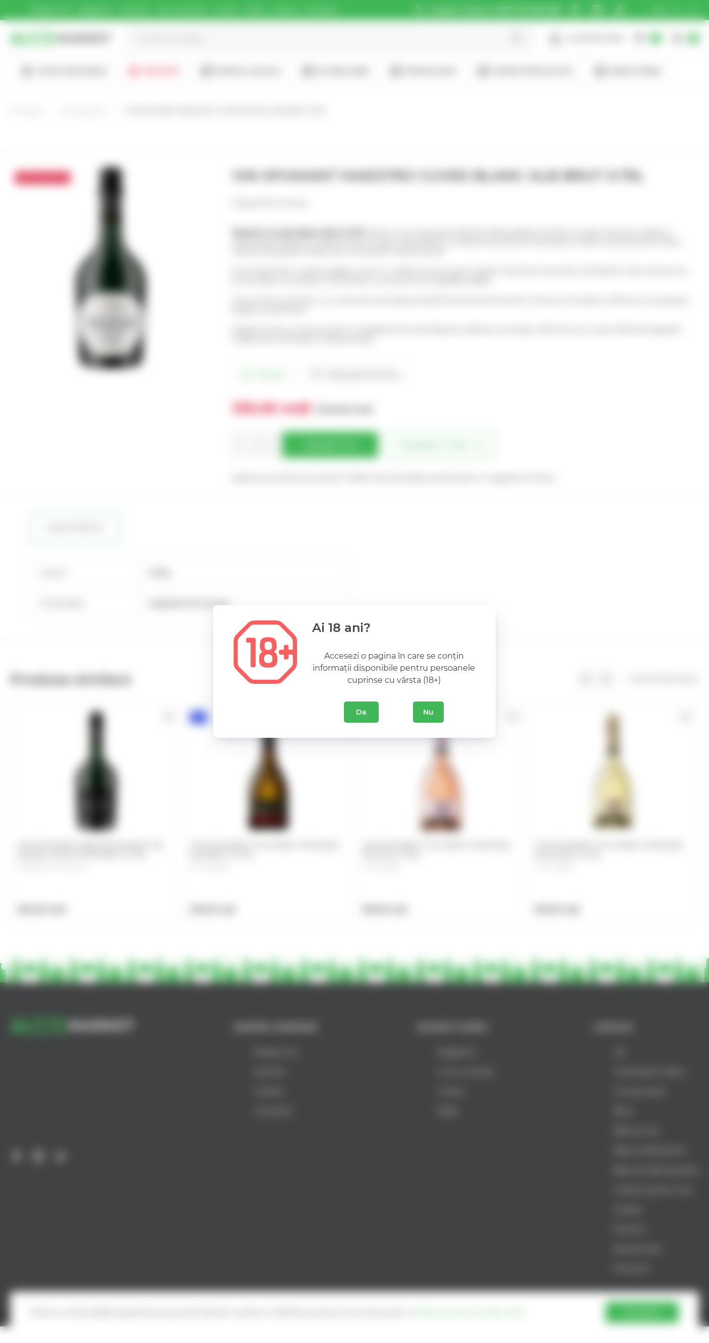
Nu (428, 712)
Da (361, 712)
